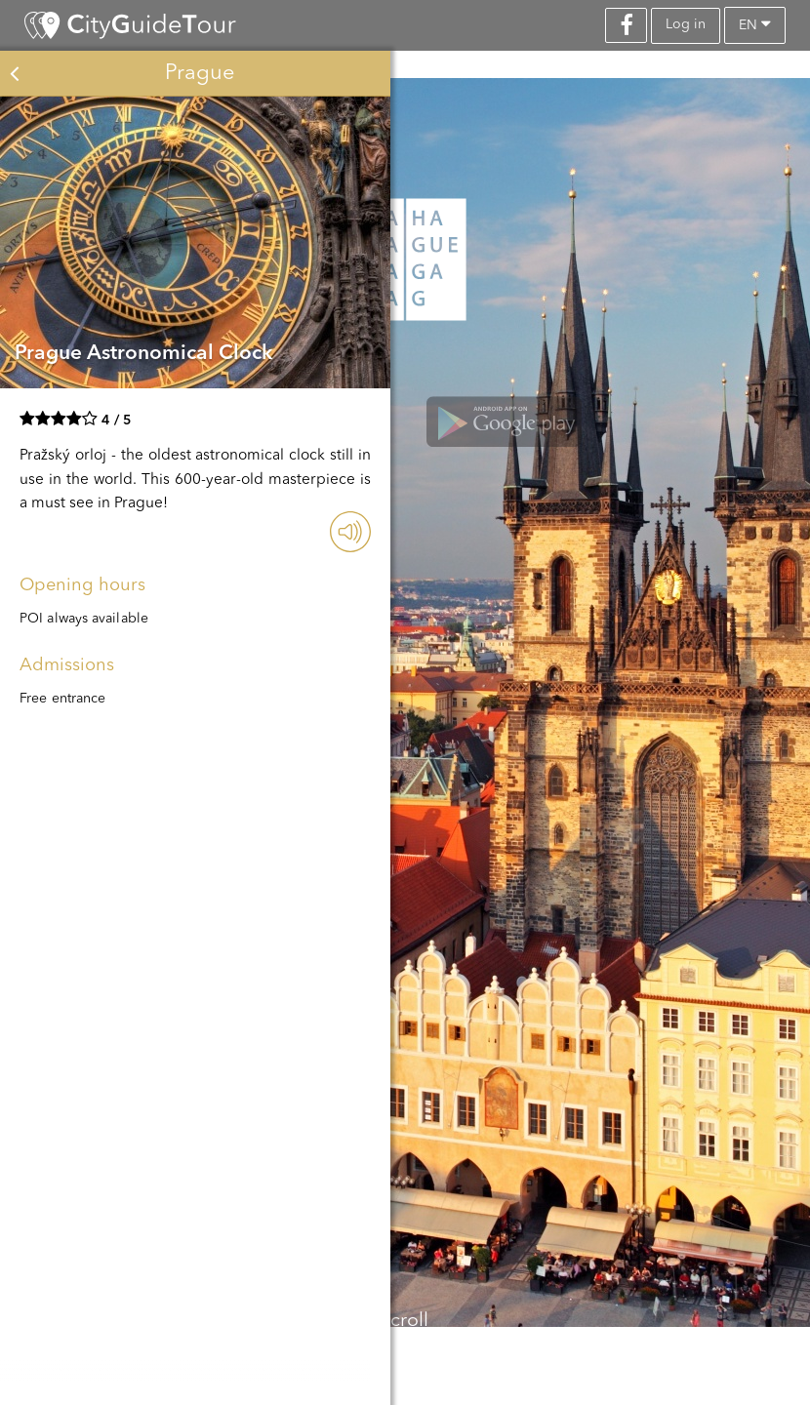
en (755, 24)
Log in (686, 24)
